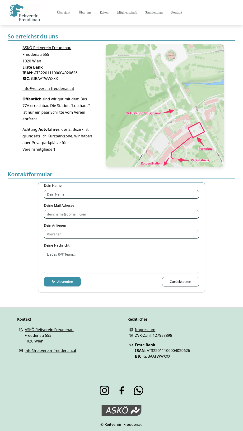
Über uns (85, 12)
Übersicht (63, 12)
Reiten (104, 12)
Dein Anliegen (55, 225)
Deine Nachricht (57, 245)
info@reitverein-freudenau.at (48, 88)
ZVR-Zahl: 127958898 (153, 335)
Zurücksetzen (180, 281)
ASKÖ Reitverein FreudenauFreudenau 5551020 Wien (47, 54)
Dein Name (53, 185)
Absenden (62, 281)
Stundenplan (154, 12)
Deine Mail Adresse (59, 205)
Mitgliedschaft (127, 12)
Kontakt (176, 12)
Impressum (145, 329)
